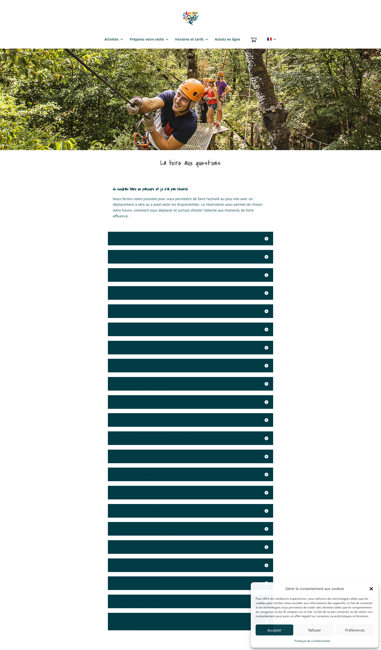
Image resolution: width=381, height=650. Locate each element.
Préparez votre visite (147, 40)
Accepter (274, 630)
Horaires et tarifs (189, 40)
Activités (111, 40)
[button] (371, 588)
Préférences (355, 630)
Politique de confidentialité (312, 641)
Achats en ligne (227, 40)
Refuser (314, 630)
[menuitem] (272, 43)
